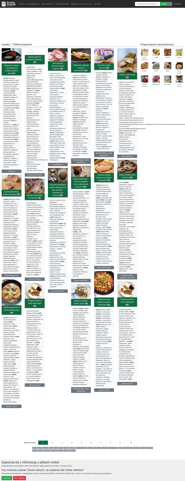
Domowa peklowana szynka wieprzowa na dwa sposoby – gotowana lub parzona (80, 197)
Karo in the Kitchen (58, 288)
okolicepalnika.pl (127, 156)
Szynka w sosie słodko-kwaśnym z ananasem (126, 318)
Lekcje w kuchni (126, 406)
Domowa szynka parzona (104, 66)
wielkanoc (97, 448)
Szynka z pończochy (127, 76)
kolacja (143, 448)
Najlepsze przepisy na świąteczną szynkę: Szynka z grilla (11, 69)
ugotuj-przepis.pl (14, 404)
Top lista (21, 4)
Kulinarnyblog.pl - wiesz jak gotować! (81, 161)
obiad (34, 448)
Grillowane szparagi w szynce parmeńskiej (81, 68)
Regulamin (82, 4)
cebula (66, 450)
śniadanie (67, 448)
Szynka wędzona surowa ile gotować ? (35, 59)
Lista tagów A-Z (48, 4)
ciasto (60, 450)
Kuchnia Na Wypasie (127, 275)
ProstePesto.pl (58, 164)
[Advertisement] (92, 25)
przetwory (72, 450)
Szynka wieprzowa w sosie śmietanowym (102, 329)
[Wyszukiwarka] (147, 4)
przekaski (105, 448)
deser (60, 448)
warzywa (90, 448)
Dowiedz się (79, 473)
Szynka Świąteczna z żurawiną (104, 184)
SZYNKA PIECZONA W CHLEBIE (12, 206)
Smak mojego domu (34, 287)
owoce (41, 450)
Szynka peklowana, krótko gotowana (34, 204)
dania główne (113, 448)
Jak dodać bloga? (62, 4)
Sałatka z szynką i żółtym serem (58, 321)
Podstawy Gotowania (34, 175)
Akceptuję (7, 478)
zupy (56, 448)
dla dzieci (54, 450)
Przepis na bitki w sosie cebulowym (14, 322)
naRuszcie (11, 171)
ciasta (39, 448)
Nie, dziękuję (19, 478)
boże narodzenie (81, 448)
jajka (119, 448)
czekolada (136, 448)
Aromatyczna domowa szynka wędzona (57, 66)
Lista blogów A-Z (33, 4)
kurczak (35, 450)
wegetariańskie (127, 448)
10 (131, 443)
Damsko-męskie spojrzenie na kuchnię (104, 285)
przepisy (45, 448)
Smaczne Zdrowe (12, 289)
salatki (73, 448)
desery (51, 448)
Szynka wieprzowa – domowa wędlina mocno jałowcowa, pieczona (58, 190)
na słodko (149, 448)
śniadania (47, 450)
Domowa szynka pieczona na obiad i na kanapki (126, 184)
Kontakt (97, 4)
